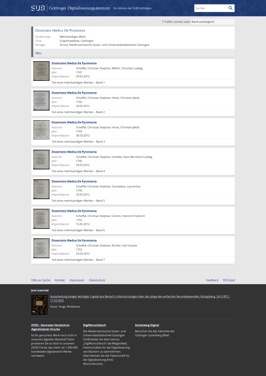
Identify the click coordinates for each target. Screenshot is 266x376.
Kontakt (60, 280)
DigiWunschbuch (94, 325)
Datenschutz (97, 280)
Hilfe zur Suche (40, 280)
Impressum (77, 280)
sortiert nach (182, 22)
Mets (38, 53)
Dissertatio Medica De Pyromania (74, 63)
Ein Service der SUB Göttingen (132, 8)
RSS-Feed (229, 280)
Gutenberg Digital (147, 325)
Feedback (212, 280)
